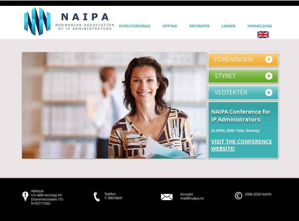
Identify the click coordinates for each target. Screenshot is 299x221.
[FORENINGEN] (243, 59)
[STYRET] (243, 76)
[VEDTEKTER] (243, 92)
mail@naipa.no (192, 198)
